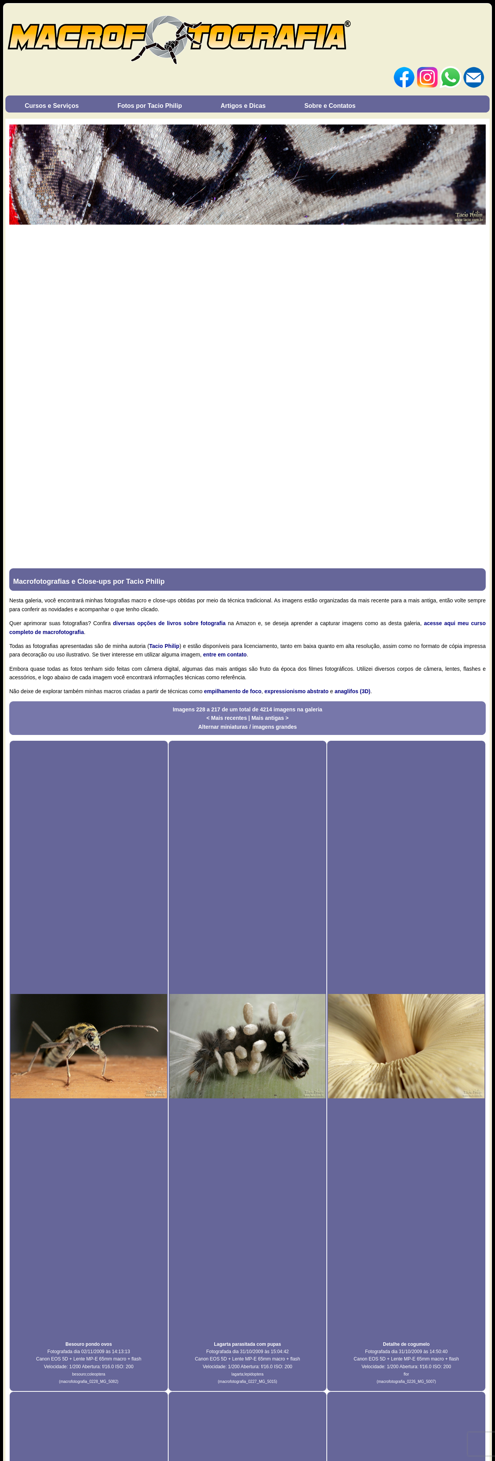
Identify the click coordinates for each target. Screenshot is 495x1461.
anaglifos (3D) (352, 691)
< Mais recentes (228, 718)
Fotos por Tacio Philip (150, 105)
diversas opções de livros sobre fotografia (169, 623)
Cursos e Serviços (52, 105)
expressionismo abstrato (297, 691)
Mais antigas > (269, 718)
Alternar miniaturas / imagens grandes (247, 727)
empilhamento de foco (232, 691)
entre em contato (225, 654)
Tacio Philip (164, 646)
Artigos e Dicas (242, 105)
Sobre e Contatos (329, 105)
